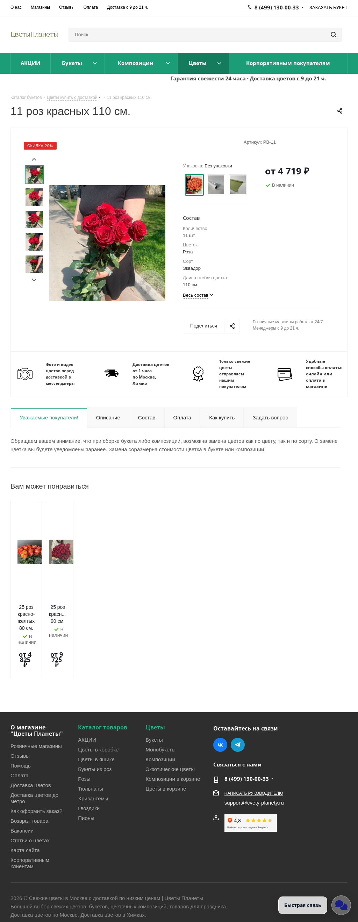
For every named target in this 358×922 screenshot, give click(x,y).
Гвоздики (89, 771)
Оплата (19, 738)
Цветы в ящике (96, 722)
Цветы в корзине (166, 751)
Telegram (238, 708)
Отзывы (20, 718)
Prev (34, 159)
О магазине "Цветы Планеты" (36, 693)
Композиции (160, 722)
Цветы (155, 690)
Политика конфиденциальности (49, 894)
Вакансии (22, 793)
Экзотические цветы (170, 731)
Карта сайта (25, 812)
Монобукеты (161, 712)
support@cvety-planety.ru (254, 765)
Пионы (86, 780)
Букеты (154, 702)
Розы (84, 741)
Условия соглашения (117, 894)
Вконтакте (220, 708)
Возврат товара (29, 783)
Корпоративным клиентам (29, 826)
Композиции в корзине (173, 741)
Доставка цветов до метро (34, 761)
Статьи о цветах (30, 803)
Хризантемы (93, 761)
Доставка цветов (30, 747)
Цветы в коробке (98, 712)
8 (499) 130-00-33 (246, 741)
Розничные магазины (36, 708)
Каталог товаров (102, 690)
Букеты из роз (95, 731)
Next (34, 280)
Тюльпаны (90, 751)
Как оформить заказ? (36, 773)
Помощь (20, 728)
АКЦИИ (87, 702)
